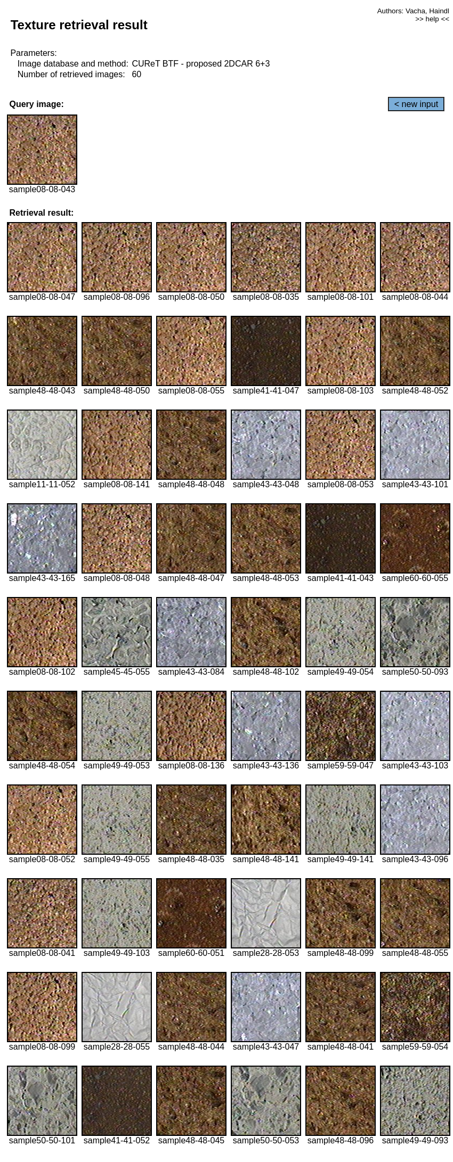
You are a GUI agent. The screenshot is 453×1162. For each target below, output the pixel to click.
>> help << (432, 19)
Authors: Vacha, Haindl (413, 11)
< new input (416, 104)
